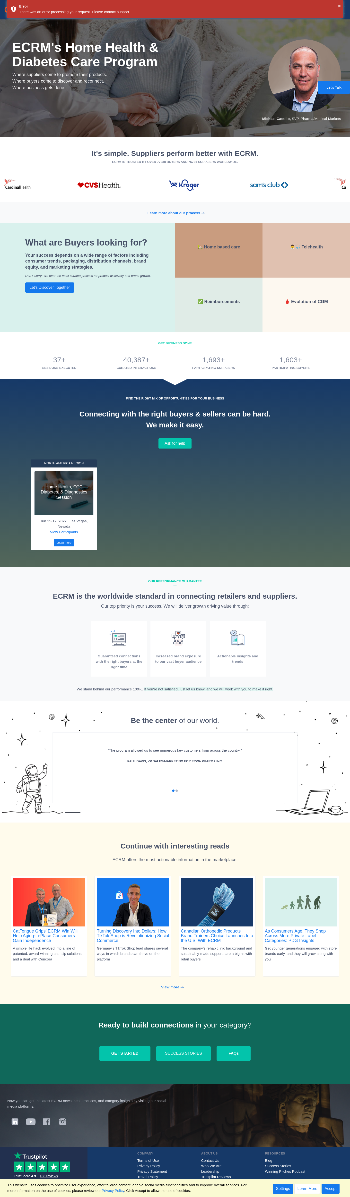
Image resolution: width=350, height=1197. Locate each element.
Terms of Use (148, 1160)
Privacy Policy (148, 1166)
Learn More (307, 1189)
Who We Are (211, 1166)
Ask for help (175, 443)
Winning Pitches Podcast (285, 1171)
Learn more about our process (179, 213)
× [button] (339, 5)
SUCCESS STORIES (183, 1053)
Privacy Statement (152, 1171)
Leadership (210, 1171)
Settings (283, 1189)
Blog (268, 1160)
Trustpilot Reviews (216, 1177)
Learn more (63, 542)
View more (175, 987)
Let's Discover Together (49, 287)
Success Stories (278, 1166)
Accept (331, 1189)
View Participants (64, 532)
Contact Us (210, 1160)
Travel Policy (147, 1177)
